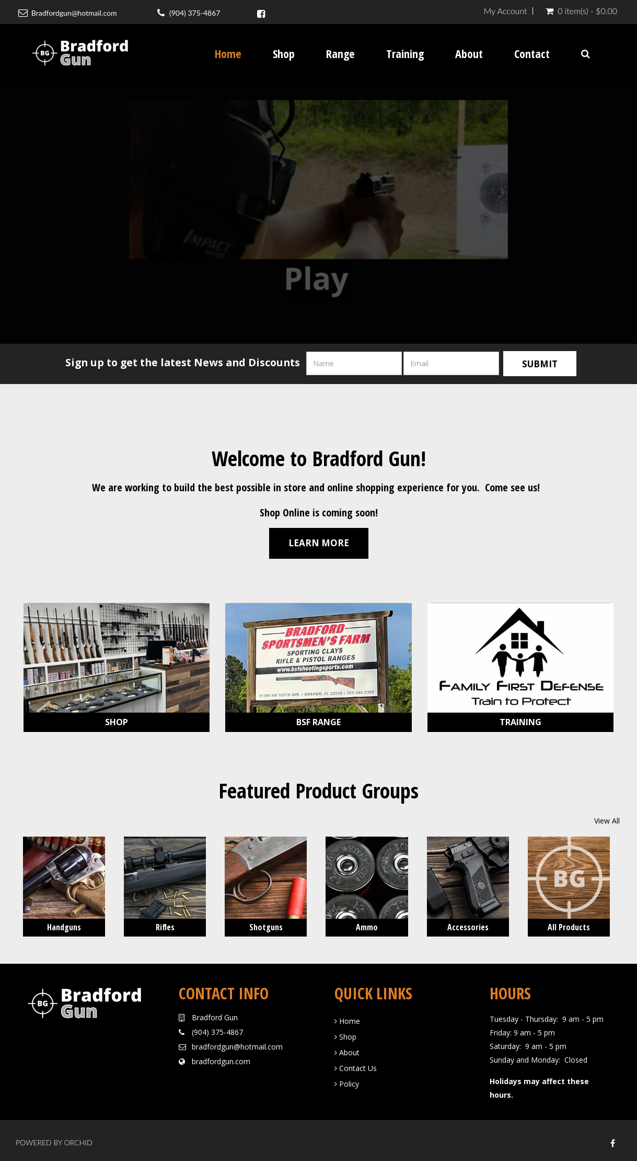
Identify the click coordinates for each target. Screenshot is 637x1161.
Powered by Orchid (54, 1139)
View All (607, 819)
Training (405, 53)
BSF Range (318, 720)
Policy (346, 1081)
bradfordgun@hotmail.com (237, 1044)
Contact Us (355, 1065)
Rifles (165, 925)
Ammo (367, 925)
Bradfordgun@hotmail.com (73, 12)
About (469, 53)
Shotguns (266, 925)
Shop (284, 53)
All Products (569, 925)
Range (340, 53)
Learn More (318, 541)
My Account (505, 11)
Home (228, 53)
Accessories (468, 925)
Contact (532, 53)
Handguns (64, 925)
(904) (200, 1029)
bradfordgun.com (221, 1059)
